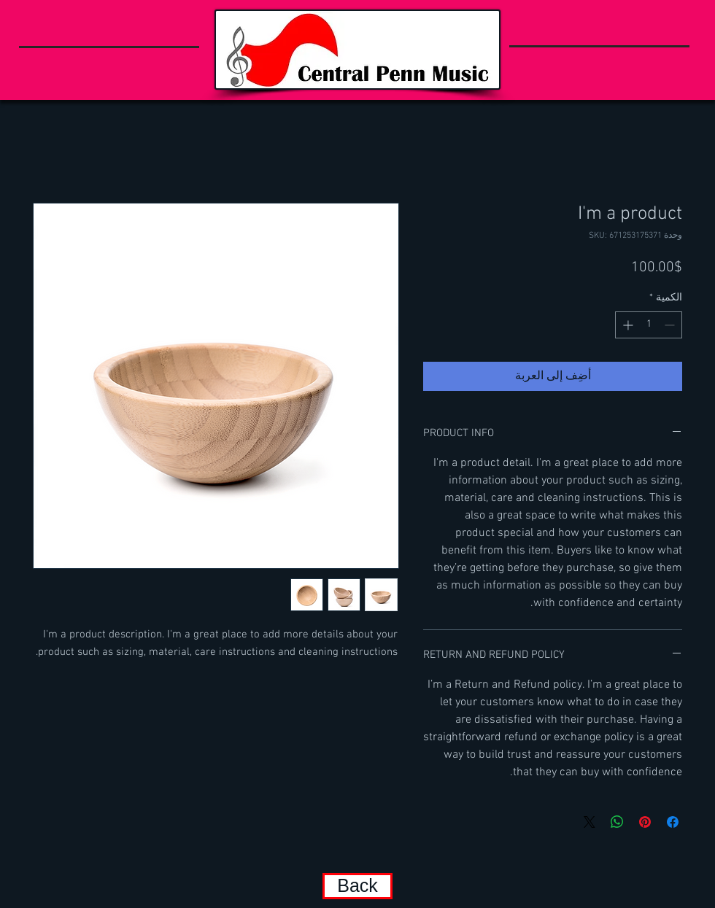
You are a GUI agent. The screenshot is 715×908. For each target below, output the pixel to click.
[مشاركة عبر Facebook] (672, 822)
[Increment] (626, 325)
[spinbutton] (648, 325)
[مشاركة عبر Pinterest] (645, 822)
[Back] (357, 886)
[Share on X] (589, 822)
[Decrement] (671, 325)
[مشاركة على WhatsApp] (617, 822)
